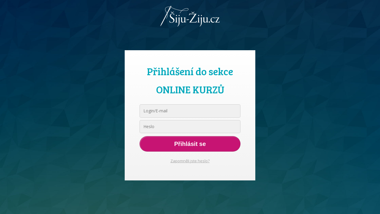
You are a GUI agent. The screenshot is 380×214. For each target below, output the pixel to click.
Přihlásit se (190, 144)
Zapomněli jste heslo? (190, 160)
